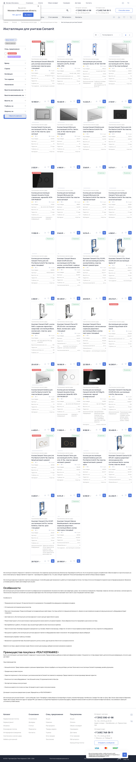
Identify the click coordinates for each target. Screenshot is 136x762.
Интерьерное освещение (12, 732)
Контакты (89, 3)
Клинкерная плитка (10, 729)
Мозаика (6, 726)
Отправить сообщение (106, 743)
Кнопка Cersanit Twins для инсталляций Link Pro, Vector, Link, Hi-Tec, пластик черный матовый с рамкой (67, 458)
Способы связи (124, 10)
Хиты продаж (50, 736)
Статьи (41, 17)
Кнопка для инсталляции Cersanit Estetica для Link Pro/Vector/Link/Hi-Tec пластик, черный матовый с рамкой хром (94, 459)
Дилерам (32, 722)
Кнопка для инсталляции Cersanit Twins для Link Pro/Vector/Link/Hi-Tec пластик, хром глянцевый (42, 261)
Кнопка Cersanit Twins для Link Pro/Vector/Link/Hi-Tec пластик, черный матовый (120, 129)
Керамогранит (8, 722)
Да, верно (28, 15)
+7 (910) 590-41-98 (83, 10)
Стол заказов (53, 17)
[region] (15, 76)
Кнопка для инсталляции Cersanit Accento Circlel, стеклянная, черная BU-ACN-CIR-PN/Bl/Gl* (42, 196)
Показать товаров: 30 (15, 111)
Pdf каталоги (66, 17)
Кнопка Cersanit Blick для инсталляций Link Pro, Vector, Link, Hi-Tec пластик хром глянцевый (67, 130)
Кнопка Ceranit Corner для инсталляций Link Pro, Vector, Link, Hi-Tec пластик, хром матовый (42, 130)
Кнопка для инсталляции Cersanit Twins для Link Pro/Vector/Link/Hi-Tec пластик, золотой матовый (120, 196)
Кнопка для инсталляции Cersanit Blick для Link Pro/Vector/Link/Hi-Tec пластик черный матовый (94, 196)
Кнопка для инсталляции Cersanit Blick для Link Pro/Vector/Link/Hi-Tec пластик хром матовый (68, 196)
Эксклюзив (50, 739)
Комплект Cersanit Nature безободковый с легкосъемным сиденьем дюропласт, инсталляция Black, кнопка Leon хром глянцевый (68, 525)
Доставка (78, 3)
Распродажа (50, 726)
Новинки (49, 722)
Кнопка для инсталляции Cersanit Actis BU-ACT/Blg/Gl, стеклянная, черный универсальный (94, 393)
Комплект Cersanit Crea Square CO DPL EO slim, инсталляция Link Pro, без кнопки (120, 392)
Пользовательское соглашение (93, 758)
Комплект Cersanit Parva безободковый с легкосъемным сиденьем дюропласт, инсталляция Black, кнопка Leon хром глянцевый (94, 328)
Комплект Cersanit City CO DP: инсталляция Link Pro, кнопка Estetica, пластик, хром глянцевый (42, 524)
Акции (48, 719)
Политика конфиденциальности (59, 758)
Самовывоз (66, 3)
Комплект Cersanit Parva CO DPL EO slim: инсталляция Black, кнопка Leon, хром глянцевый (67, 327)
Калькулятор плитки (77, 743)
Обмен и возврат (53, 3)
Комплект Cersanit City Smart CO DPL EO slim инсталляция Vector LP (119, 260)
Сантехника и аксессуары (12, 736)
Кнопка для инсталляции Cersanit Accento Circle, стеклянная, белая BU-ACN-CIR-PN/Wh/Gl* (67, 393)
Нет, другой (16, 15)
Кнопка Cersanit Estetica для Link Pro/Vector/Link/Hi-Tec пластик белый (93, 129)
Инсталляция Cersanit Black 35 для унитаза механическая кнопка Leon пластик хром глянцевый (42, 64)
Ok (125, 755)
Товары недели (51, 729)
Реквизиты (32, 729)
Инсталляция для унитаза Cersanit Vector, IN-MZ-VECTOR (94, 62)
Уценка (48, 732)
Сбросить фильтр (9, 39)
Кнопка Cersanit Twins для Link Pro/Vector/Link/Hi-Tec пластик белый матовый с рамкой (42, 457)
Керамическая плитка (11, 719)
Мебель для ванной (10, 739)
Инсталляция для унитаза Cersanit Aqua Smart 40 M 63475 (118, 326)
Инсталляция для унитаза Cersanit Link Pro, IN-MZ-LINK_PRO (66, 63)
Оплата (40, 3)
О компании (29, 3)
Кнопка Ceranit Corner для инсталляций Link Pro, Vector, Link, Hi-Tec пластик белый (119, 63)
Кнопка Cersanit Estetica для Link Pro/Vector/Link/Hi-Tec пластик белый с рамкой (41, 392)
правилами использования (97, 756)
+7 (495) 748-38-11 (103, 10)
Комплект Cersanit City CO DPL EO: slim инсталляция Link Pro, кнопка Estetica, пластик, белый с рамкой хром (94, 261)
